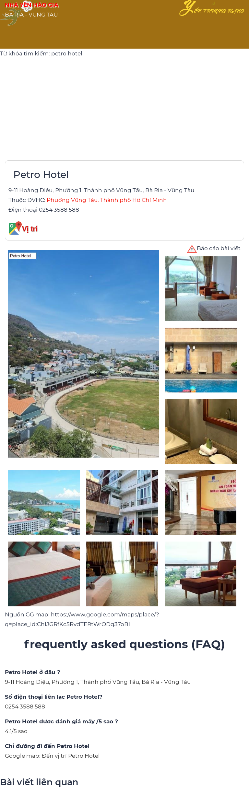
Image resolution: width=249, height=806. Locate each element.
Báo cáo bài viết (214, 248)
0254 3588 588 (59, 209)
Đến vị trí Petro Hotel (71, 756)
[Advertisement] (124, 107)
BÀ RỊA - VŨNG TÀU (31, 14)
